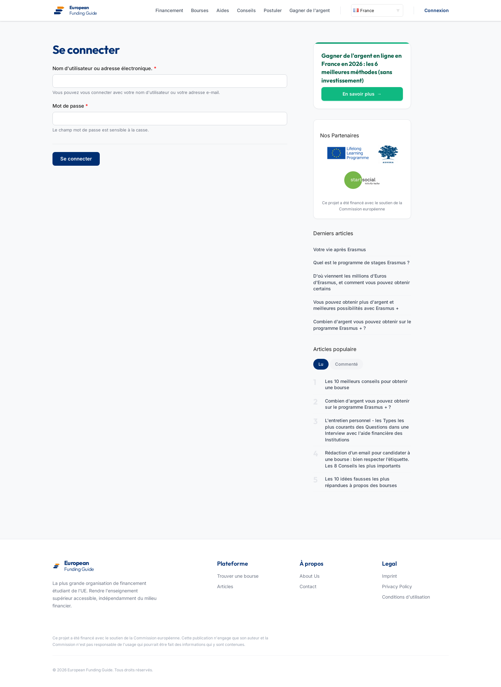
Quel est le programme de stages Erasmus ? (361, 262)
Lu (323, 364)
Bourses (200, 10)
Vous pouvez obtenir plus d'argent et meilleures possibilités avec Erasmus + (356, 305)
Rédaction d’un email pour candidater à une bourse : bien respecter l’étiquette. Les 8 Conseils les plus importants (367, 459)
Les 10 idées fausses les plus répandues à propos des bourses (361, 482)
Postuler (273, 10)
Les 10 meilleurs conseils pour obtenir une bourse (366, 384)
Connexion (436, 10)
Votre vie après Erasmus (339, 249)
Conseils (246, 10)
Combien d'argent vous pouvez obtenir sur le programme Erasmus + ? (362, 325)
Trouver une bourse (237, 576)
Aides (222, 10)
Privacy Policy (397, 586)
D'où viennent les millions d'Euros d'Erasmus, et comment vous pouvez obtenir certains (361, 282)
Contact (308, 586)
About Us (309, 576)
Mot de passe (70, 106)
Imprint (389, 576)
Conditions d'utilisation (406, 597)
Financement (169, 10)
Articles (225, 586)
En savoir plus (362, 94)
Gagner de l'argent (309, 10)
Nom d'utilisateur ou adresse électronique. (104, 68)
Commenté (346, 364)
